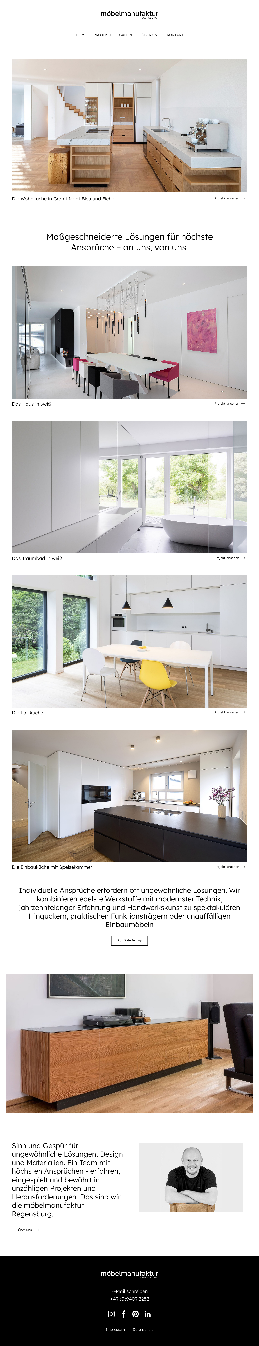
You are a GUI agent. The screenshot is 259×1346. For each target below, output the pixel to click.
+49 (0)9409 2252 (129, 1299)
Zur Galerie (126, 940)
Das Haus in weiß (31, 404)
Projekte (103, 35)
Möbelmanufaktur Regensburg (129, 15)
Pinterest (135, 1314)
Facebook (123, 1314)
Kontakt (175, 35)
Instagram (111, 1314)
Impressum (115, 1329)
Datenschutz (143, 1329)
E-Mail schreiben (129, 1291)
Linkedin (147, 1314)
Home (81, 35)
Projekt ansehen (226, 198)
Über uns (151, 35)
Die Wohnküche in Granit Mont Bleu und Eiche (63, 199)
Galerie (127, 35)
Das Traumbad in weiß (37, 558)
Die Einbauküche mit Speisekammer (52, 867)
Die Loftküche (27, 713)
